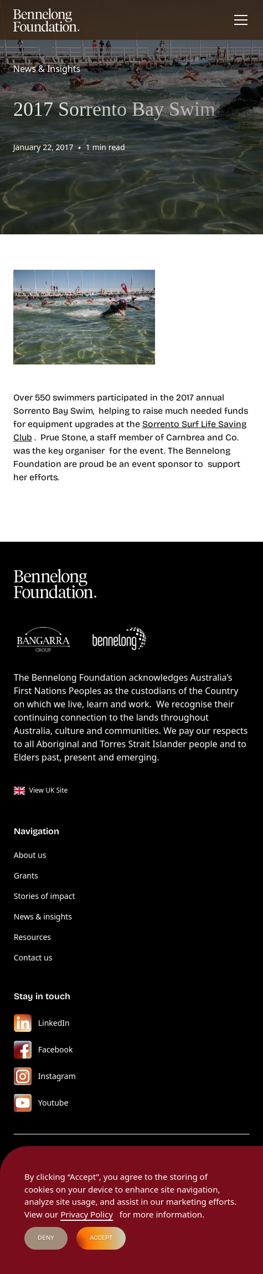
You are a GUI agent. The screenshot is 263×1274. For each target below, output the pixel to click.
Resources (32, 937)
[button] (239, 20)
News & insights (43, 916)
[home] (46, 20)
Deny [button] (46, 1237)
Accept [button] (101, 1237)
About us (30, 855)
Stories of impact (44, 896)
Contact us (33, 957)
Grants (26, 875)
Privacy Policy (86, 1214)
